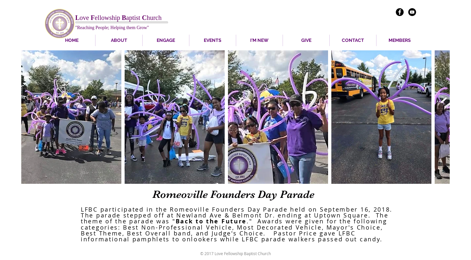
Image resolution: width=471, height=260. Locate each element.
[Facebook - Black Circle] (400, 12)
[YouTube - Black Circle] (412, 12)
